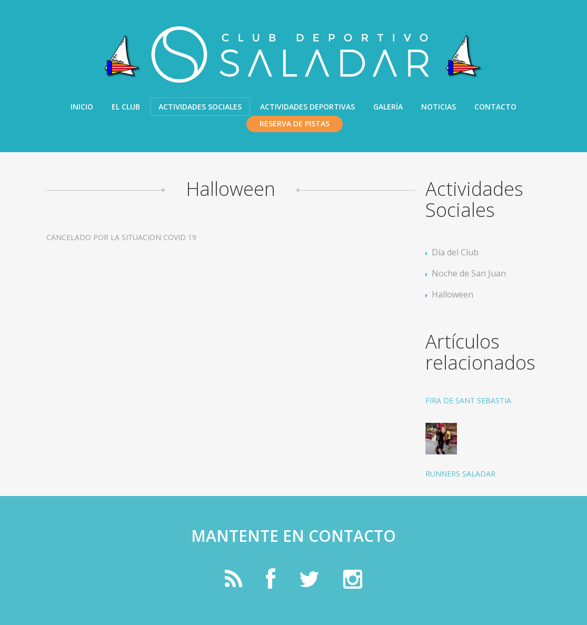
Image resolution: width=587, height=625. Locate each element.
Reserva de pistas (295, 123)
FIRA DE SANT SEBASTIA (468, 400)
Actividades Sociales (200, 107)
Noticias (438, 107)
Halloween (452, 294)
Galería (388, 107)
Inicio (82, 107)
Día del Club (455, 252)
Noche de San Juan (469, 273)
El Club (126, 107)
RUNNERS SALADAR (460, 474)
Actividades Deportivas (307, 107)
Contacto (495, 107)
